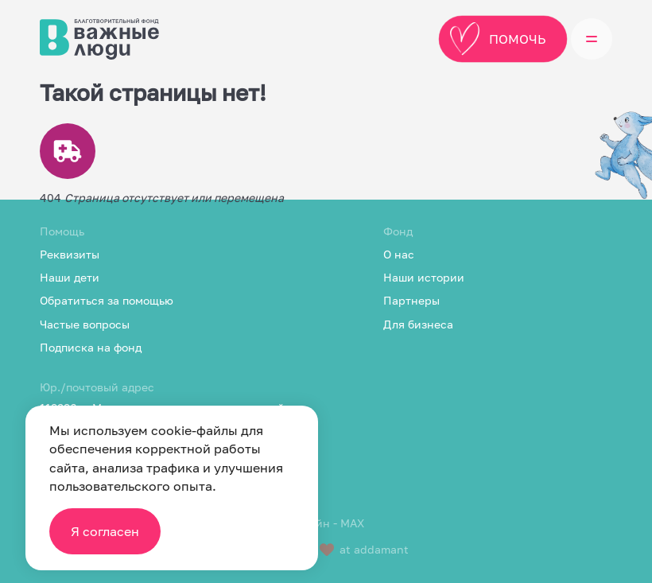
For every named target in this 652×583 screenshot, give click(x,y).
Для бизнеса (418, 324)
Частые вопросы (85, 324)
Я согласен (105, 531)
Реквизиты (69, 254)
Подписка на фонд (91, 347)
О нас (398, 254)
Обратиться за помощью (106, 300)
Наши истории (423, 277)
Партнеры (411, 300)
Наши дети (69, 277)
